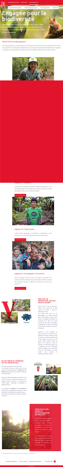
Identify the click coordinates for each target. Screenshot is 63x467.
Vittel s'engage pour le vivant (31, 7)
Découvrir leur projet (20, 102)
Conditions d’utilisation (11, 461)
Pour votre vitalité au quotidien (14, 7)
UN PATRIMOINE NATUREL (13, 2)
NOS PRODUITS (24, 2)
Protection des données (35, 461)
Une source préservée (45, 7)
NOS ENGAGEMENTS (33, 2)
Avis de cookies (23, 461)
